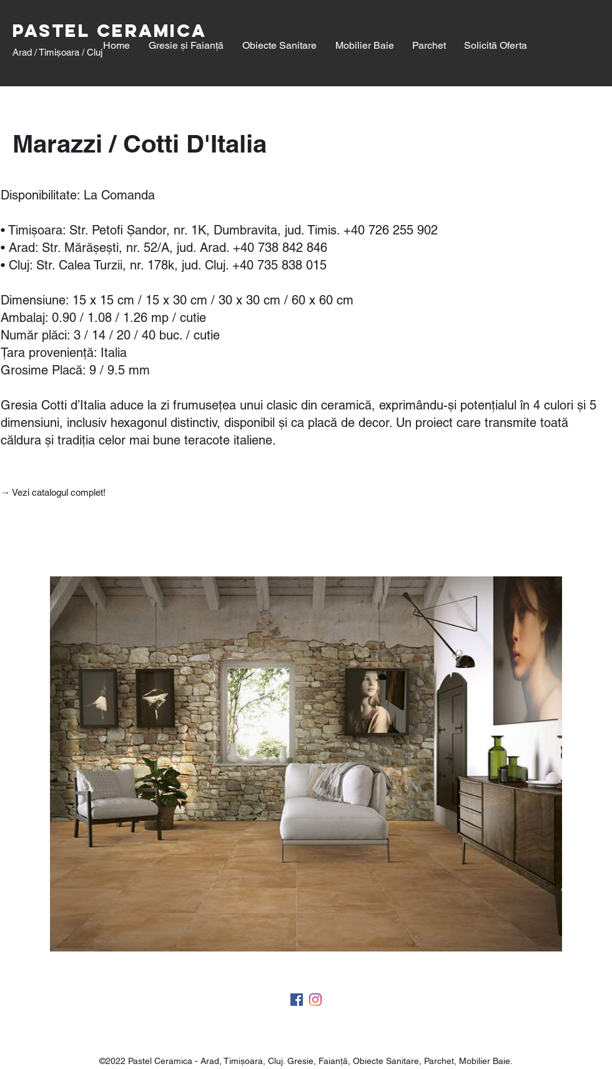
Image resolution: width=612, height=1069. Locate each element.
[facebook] (296, 999)
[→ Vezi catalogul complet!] (54, 492)
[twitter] (315, 999)
